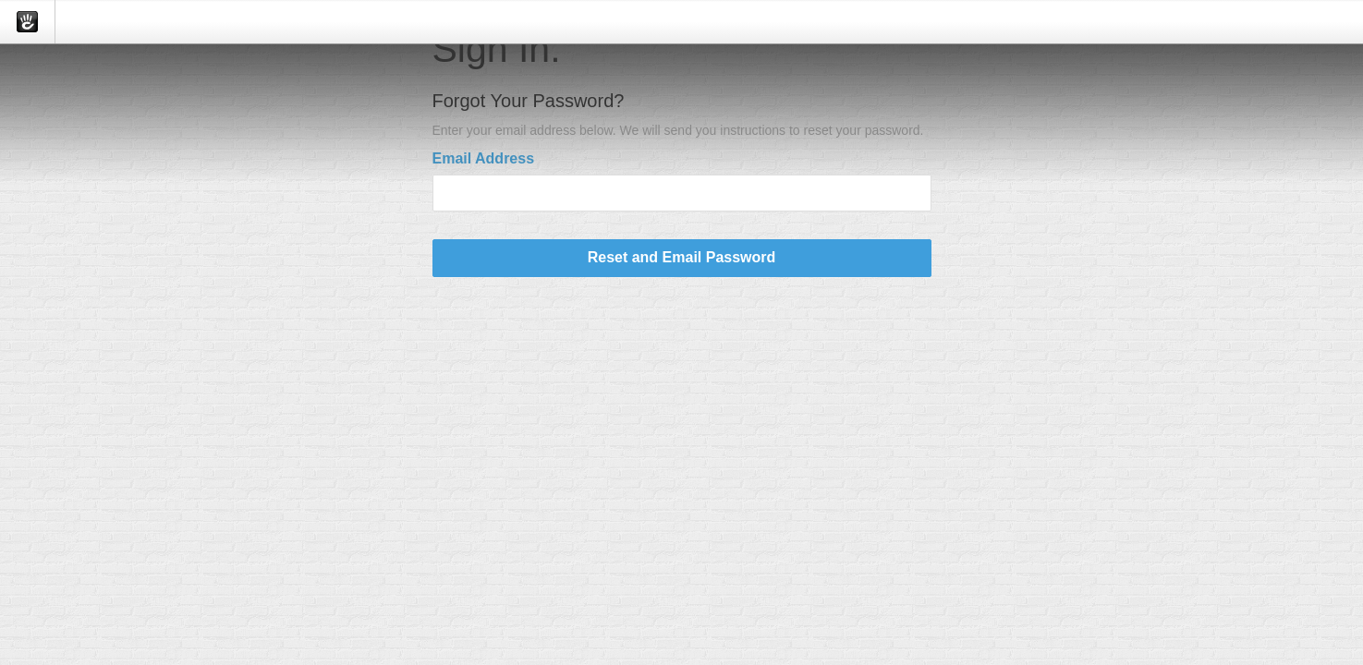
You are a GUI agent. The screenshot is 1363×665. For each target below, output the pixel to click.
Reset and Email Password (682, 257)
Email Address (483, 158)
